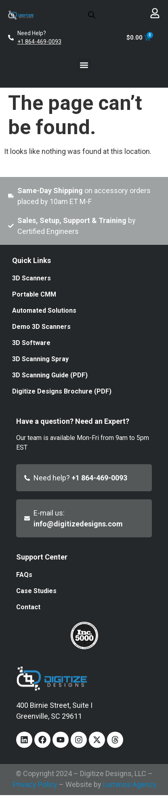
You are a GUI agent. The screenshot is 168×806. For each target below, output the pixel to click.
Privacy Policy (35, 784)
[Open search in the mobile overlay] (92, 14)
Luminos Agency (130, 784)
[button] (84, 65)
